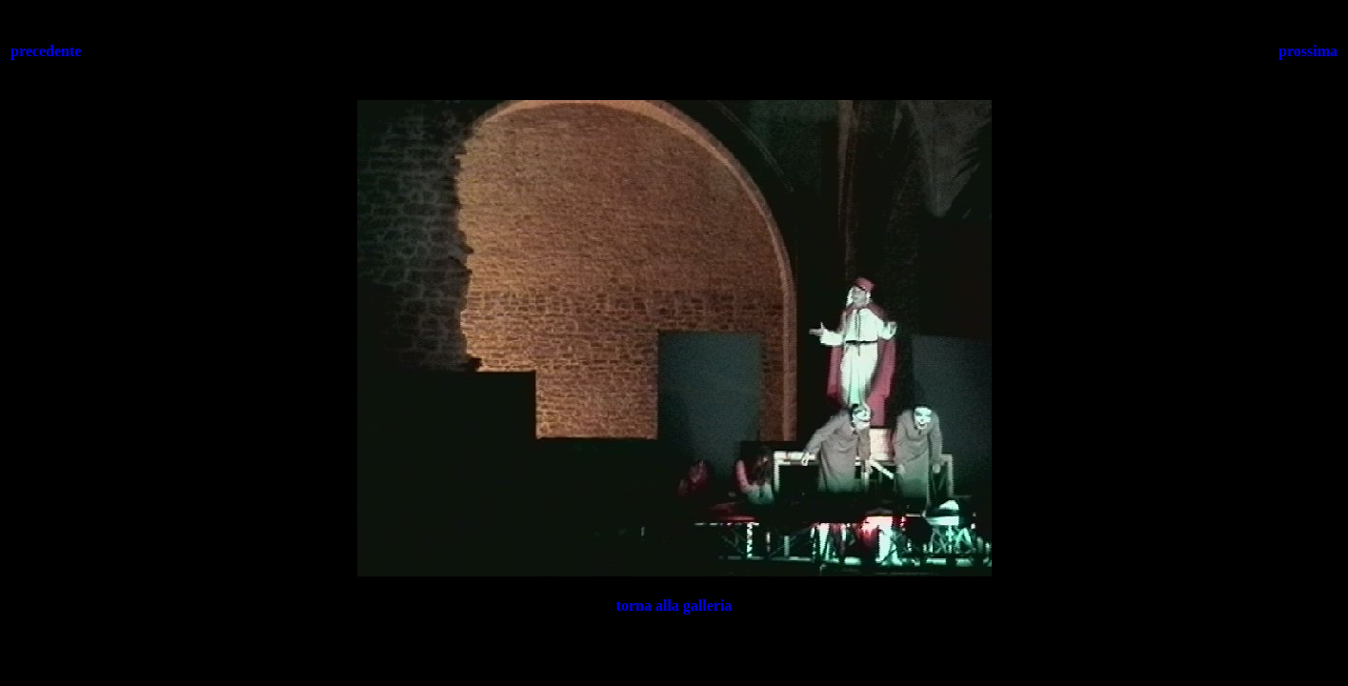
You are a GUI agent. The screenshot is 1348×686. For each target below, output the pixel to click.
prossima (1308, 51)
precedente (45, 51)
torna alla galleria (674, 605)
